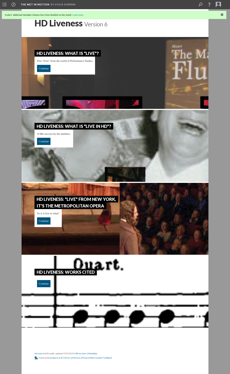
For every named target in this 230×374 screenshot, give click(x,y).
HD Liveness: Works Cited (66, 272)
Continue (44, 68)
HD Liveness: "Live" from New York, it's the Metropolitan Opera (76, 202)
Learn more (77, 14)
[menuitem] (4, 4)
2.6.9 (59, 357)
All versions (81, 353)
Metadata (92, 353)
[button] (209, 4)
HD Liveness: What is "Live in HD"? (74, 126)
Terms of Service (72, 357)
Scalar (53, 357)
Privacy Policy (88, 357)
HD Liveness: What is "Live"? (68, 53)
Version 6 (39, 353)
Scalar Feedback (104, 357)
